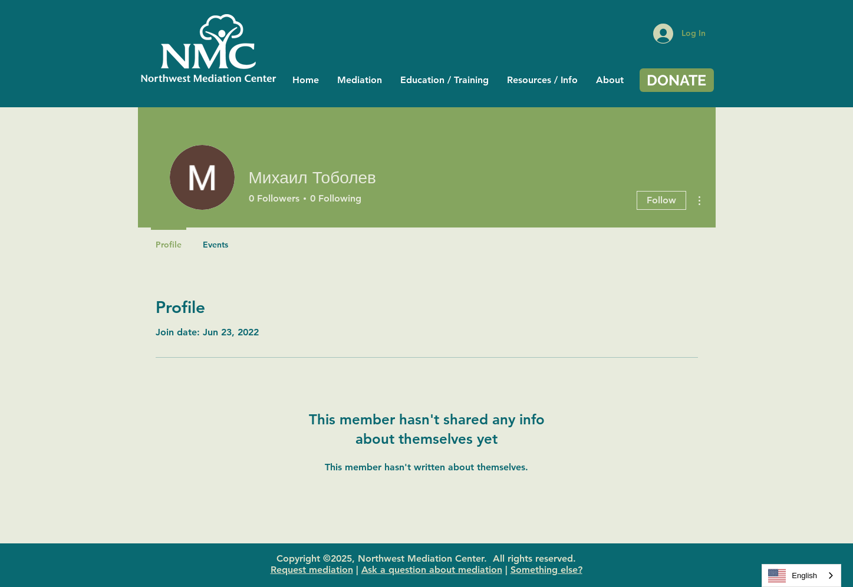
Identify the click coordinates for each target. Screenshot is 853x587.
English (792, 576)
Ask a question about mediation (431, 569)
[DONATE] (677, 80)
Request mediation (312, 569)
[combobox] (801, 575)
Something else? (546, 569)
